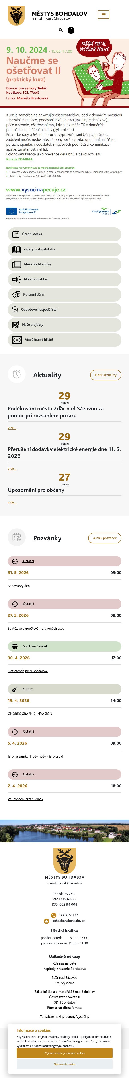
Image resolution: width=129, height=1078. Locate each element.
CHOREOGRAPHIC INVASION (30, 714)
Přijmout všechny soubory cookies (64, 1053)
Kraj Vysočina (64, 983)
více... (12, 428)
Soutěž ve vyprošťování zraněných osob (36, 628)
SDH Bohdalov (64, 1002)
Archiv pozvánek (105, 538)
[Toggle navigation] (103, 14)
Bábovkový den (19, 586)
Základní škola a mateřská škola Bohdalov (64, 992)
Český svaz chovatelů (64, 997)
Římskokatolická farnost (64, 1008)
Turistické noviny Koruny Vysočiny (64, 1016)
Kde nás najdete (64, 963)
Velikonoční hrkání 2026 (25, 799)
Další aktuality (106, 375)
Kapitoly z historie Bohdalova (64, 969)
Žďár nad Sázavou (64, 977)
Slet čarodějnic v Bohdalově (28, 671)
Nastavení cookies (64, 1064)
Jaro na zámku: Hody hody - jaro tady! (35, 756)
